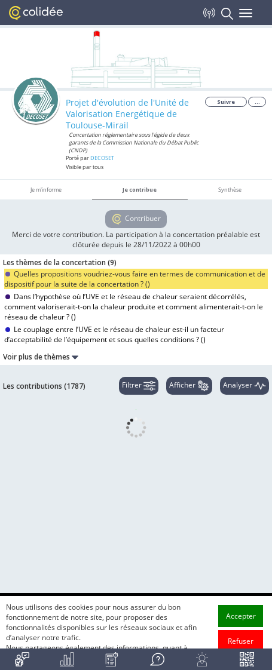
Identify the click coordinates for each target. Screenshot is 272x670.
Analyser (244, 386)
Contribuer (136, 219)
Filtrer (138, 386)
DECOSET (102, 158)
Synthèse (230, 189)
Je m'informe (46, 189)
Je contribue (140, 189)
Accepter (241, 631)
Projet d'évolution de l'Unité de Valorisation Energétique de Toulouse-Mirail (127, 114)
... (257, 102)
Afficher (189, 386)
